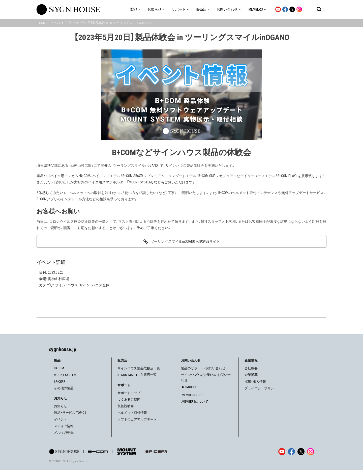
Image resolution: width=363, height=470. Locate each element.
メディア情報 (64, 426)
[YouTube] (281, 451)
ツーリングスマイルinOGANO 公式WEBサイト (185, 241)
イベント (60, 419)
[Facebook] (291, 451)
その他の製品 (64, 388)
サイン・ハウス (66, 285)
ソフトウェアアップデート (137, 419)
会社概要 (251, 368)
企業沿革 (251, 375)
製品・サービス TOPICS (70, 412)
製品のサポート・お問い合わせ (203, 368)
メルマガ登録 (64, 432)
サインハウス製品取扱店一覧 (138, 368)
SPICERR (59, 381)
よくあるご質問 (128, 399)
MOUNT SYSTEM (65, 375)
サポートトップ (128, 393)
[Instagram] (310, 451)
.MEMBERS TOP (191, 395)
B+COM (59, 368)
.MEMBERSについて (194, 401)
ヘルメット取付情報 (132, 412)
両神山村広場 (58, 279)
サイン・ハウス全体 (94, 285)
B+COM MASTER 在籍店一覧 (137, 375)
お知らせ (60, 406)
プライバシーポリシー (261, 388)
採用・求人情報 (255, 381)
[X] (301, 451)
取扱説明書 (125, 406)
